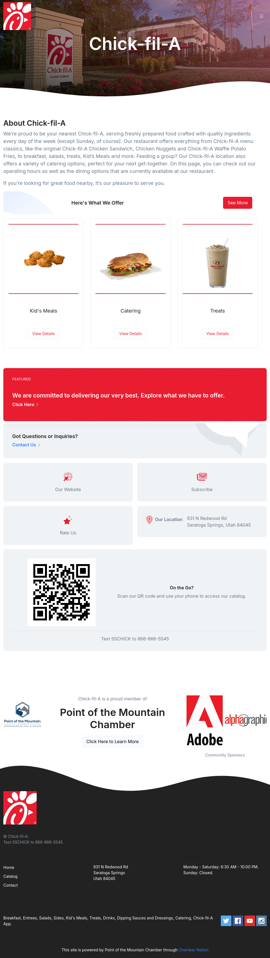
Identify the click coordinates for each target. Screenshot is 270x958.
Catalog (10, 876)
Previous (179, 720)
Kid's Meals (43, 311)
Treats (217, 311)
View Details (43, 333)
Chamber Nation (194, 949)
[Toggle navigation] (261, 16)
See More (238, 202)
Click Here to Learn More (112, 741)
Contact (10, 885)
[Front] (18, 16)
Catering (131, 311)
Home (8, 867)
